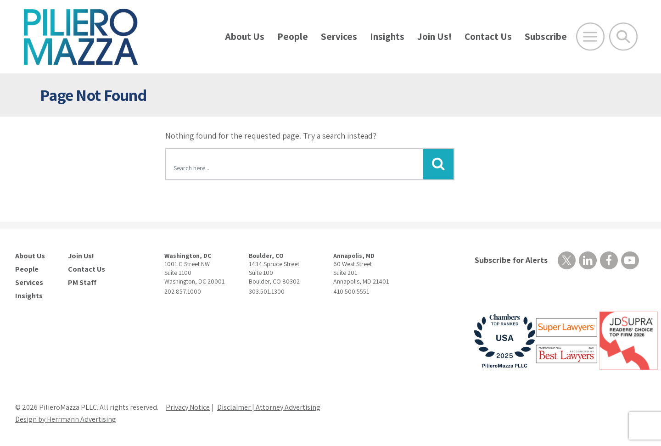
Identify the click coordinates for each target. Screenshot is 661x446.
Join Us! (434, 36)
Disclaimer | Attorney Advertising (268, 407)
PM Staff (82, 282)
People (292, 36)
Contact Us (488, 36)
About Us (244, 36)
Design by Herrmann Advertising (65, 419)
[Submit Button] (438, 164)
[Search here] (295, 165)
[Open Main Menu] (590, 36)
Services (339, 36)
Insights (387, 36)
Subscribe (546, 36)
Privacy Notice (188, 407)
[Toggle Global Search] (623, 36)
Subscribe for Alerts (511, 260)
